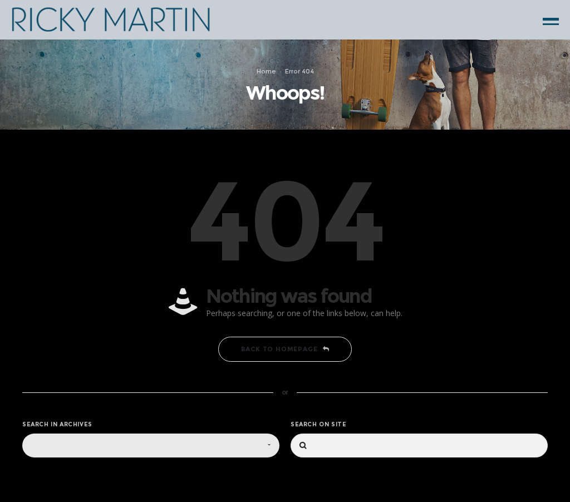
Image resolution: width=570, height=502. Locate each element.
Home (266, 71)
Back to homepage (285, 349)
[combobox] (150, 445)
